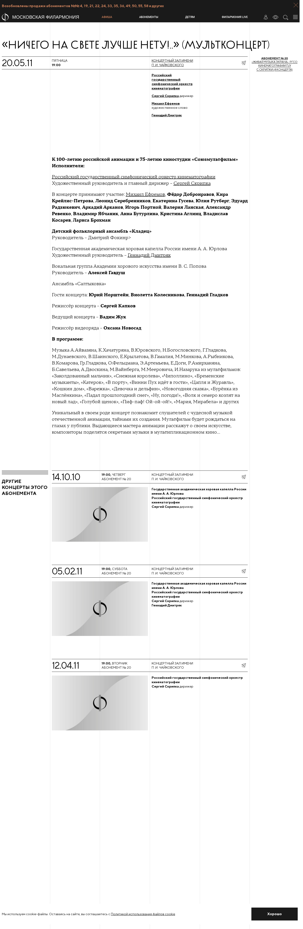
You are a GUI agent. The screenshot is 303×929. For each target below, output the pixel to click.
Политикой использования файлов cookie (143, 914)
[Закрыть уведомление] (274, 914)
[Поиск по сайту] (285, 17)
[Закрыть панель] (296, 5)
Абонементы (148, 17)
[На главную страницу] (50, 17)
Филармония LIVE (235, 17)
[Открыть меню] (295, 17)
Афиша (107, 17)
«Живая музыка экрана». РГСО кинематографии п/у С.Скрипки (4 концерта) (274, 63)
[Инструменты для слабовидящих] (275, 17)
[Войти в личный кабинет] (266, 17)
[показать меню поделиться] (243, 63)
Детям (190, 17)
